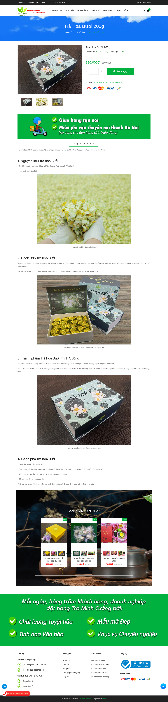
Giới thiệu (66, 664)
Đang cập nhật (28, 686)
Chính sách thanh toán (99, 673)
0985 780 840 (59, 2)
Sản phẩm (66, 669)
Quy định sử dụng (98, 660)
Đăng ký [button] (123, 654)
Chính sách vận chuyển (100, 664)
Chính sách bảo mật (98, 669)
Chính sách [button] (96, 654)
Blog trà (66, 677)
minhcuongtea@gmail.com (28, 2)
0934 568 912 (47, 2)
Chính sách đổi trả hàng (100, 677)
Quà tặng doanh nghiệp (71, 673)
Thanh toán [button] (125, 674)
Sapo (104, 699)
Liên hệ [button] (21, 654)
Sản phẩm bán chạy (84, 511)
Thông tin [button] (67, 654)
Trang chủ (66, 660)
